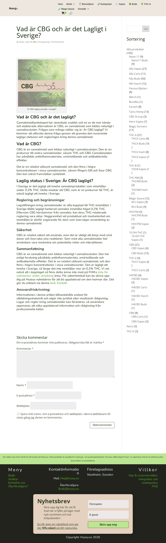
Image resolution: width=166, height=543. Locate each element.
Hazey (21, 42)
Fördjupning (43, 42)
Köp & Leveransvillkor (143, 475)
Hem (60, 4)
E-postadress (26, 395)
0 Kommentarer (57, 42)
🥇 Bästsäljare (86, 4)
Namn (21, 385)
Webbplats (23, 406)
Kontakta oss (16, 483)
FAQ (155, 486)
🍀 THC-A (146, 4)
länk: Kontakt (58, 283)
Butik (69, 4)
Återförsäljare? (18, 486)
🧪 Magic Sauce (66, 9)
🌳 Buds (133, 4)
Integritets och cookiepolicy (148, 481)
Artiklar (13, 479)
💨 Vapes (120, 4)
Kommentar (25, 348)
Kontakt (82, 9)
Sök (146, 28)
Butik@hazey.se (68, 489)
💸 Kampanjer (104, 4)
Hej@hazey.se (69, 478)
